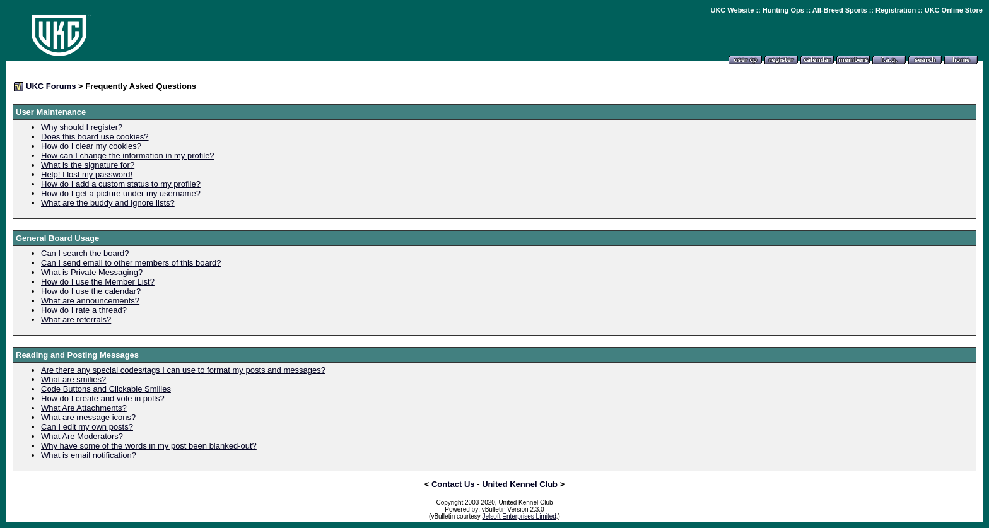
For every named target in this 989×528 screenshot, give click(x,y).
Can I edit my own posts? (87, 426)
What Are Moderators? (82, 436)
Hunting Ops (783, 10)
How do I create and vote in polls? (103, 398)
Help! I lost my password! (86, 174)
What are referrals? (76, 319)
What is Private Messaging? (92, 272)
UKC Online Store (954, 10)
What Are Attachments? (84, 408)
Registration (895, 10)
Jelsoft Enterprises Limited (519, 516)
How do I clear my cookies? (91, 146)
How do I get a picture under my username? (121, 193)
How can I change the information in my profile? (127, 155)
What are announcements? (90, 300)
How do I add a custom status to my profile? (121, 184)
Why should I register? (81, 127)
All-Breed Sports (839, 10)
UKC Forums (51, 86)
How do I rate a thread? (84, 310)
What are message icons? (88, 417)
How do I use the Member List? (98, 281)
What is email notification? (88, 455)
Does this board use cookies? (95, 136)
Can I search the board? (85, 253)
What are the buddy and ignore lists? (108, 203)
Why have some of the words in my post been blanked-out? (149, 445)
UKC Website (732, 10)
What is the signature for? (87, 165)
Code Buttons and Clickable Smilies (106, 389)
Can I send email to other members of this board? (131, 262)
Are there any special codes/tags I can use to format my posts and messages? (183, 370)
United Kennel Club (520, 484)
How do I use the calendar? (91, 291)
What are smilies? (73, 379)
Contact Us (453, 484)
